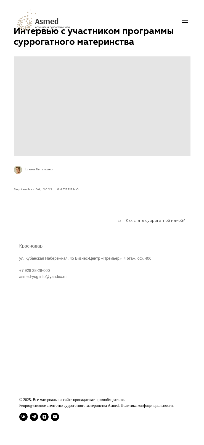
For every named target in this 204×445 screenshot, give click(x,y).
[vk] (23, 417)
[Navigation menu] (185, 21)
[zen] (44, 417)
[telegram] (34, 417)
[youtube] (55, 417)
